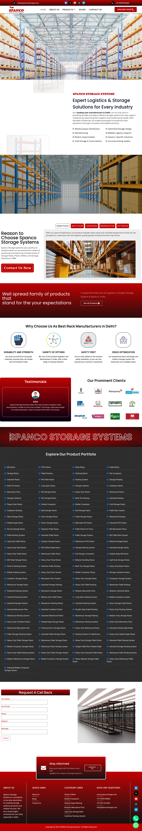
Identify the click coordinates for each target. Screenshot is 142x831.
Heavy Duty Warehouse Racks (87, 628)
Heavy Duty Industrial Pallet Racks (89, 653)
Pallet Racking (47, 473)
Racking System (81, 480)
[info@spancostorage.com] (14, 3)
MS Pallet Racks (47, 480)
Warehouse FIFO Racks (84, 541)
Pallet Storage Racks (83, 517)
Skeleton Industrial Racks (119, 591)
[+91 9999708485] (112, 3)
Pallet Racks (114, 467)
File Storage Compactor (84, 554)
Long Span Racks (48, 486)
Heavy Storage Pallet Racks (120, 603)
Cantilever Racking (14, 510)
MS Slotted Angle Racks (50, 548)
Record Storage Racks (16, 529)
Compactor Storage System (120, 578)
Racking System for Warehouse (87, 634)
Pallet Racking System (16, 535)
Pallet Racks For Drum (84, 529)
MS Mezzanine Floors (118, 529)
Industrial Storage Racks (119, 548)
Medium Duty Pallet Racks (51, 597)
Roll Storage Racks (83, 510)
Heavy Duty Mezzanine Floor (120, 622)
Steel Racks (80, 467)
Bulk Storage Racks (49, 510)
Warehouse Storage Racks (17, 585)
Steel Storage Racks (15, 517)
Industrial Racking (116, 498)
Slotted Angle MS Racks (119, 554)
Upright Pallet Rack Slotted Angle (88, 646)
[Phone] (136, 818)
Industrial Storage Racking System (123, 646)
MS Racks (11, 467)
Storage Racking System (85, 548)
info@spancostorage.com (28, 3)
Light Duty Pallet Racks (16, 541)
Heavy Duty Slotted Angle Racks (122, 634)
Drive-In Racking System (17, 566)
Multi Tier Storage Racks (85, 566)
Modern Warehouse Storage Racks (21, 659)
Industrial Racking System (17, 597)
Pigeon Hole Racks (14, 504)
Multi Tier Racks (13, 486)
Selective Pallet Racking (50, 566)
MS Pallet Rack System (118, 535)
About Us (54, 9)
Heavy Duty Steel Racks (16, 548)
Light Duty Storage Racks (119, 560)
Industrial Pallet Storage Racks (53, 634)
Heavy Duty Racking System (120, 609)
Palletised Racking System (17, 591)
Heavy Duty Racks (82, 492)
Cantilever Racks (116, 486)
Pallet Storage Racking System (19, 634)
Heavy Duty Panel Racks (51, 560)
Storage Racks (13, 473)
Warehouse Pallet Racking (119, 585)
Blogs (82, 9)
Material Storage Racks (118, 541)
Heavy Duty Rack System (51, 572)
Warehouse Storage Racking (86, 616)
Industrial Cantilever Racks (51, 609)
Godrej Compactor (48, 504)
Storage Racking (116, 480)
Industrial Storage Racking (51, 585)
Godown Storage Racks (50, 541)
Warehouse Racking (117, 517)
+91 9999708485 (122, 3)
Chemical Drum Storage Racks (53, 628)
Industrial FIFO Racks (118, 523)
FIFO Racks (46, 467)
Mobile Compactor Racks (85, 572)
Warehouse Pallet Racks (51, 554)
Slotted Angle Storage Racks (52, 622)
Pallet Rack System (117, 510)
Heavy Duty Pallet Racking (85, 585)
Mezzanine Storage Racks (51, 591)
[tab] (63, 226)
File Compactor (115, 473)
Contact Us (95, 9)
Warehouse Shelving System (86, 622)
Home (43, 9)
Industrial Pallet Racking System (122, 640)
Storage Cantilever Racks (119, 572)
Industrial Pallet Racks (50, 535)
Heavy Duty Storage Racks (86, 578)
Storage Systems (82, 486)
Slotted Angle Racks (15, 523)
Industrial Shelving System (85, 603)
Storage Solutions (14, 498)
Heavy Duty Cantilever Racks (18, 622)
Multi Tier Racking (82, 498)
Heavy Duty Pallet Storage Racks (20, 640)
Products (69, 9)
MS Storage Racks (48, 492)
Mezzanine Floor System (51, 578)
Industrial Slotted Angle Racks (121, 628)
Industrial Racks (13, 480)
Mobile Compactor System (119, 597)
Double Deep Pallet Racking (86, 609)
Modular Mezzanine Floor (85, 591)
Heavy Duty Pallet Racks (17, 554)
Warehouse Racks (116, 492)
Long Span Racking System (86, 597)
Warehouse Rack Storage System (54, 646)
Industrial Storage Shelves (17, 603)
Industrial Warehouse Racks (52, 616)
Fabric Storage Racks (49, 523)
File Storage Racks (48, 498)
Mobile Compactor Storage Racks (20, 646)
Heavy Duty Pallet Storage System (54, 653)
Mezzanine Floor (13, 492)
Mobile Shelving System (16, 572)
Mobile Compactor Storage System (55, 659)
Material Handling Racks (85, 560)
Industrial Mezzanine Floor (17, 609)
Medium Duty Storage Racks (120, 616)
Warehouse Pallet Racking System (123, 653)
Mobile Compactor (82, 504)
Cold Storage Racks (117, 504)
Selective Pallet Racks (50, 529)
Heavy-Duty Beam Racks (119, 566)
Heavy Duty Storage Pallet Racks (88, 640)
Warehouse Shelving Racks (52, 603)
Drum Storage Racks (49, 517)
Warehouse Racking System (18, 616)
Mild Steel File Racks (83, 523)
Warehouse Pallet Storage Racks (54, 640)
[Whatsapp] (136, 825)
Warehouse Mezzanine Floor (18, 628)
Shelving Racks (81, 473)
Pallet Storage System (84, 535)
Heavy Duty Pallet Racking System (21, 653)
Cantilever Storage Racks (17, 578)
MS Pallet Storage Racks (17, 560)
